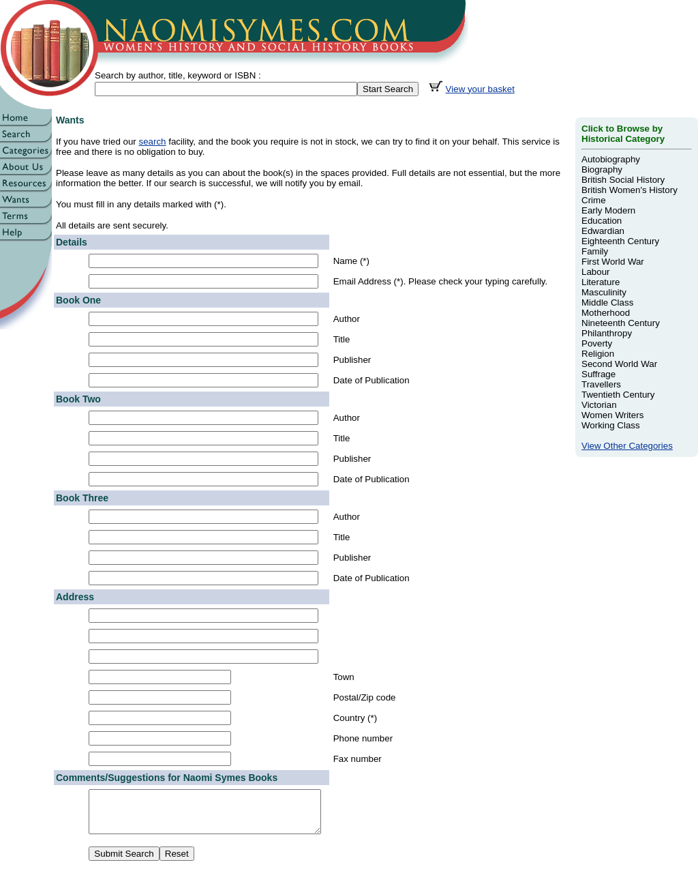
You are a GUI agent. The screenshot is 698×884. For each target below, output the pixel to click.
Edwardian (602, 231)
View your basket (480, 89)
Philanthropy (606, 333)
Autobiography (610, 159)
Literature (600, 282)
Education (601, 221)
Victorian (599, 405)
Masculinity (603, 292)
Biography (601, 169)
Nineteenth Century (620, 323)
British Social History (623, 180)
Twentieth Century (617, 394)
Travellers (601, 384)
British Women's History (629, 190)
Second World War (619, 364)
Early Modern (608, 210)
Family (594, 251)
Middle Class (607, 302)
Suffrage (598, 374)
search (152, 141)
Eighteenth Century (620, 241)
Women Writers (612, 415)
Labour (595, 272)
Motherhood (605, 313)
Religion (597, 354)
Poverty (596, 343)
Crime (593, 200)
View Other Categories (627, 446)
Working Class (610, 425)
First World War (612, 261)
